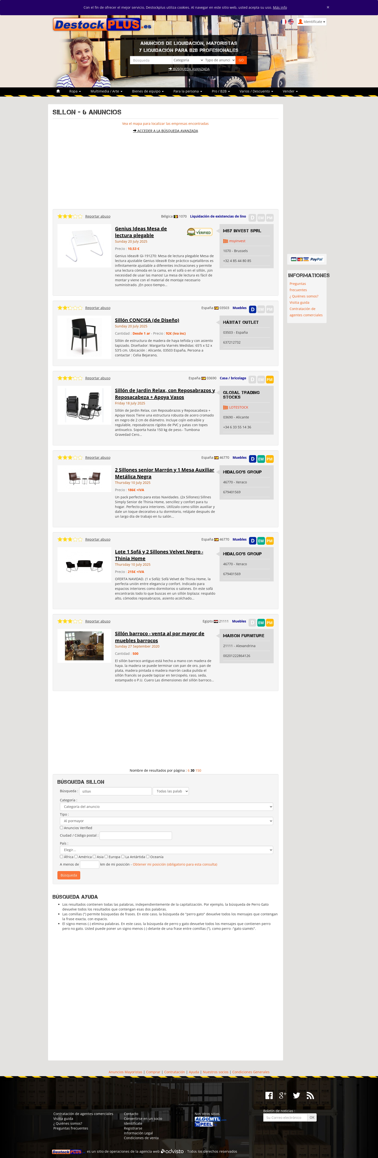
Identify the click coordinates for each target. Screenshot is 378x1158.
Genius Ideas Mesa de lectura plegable (141, 232)
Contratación (174, 1072)
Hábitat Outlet (241, 322)
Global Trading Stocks (241, 395)
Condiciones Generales (251, 1072)
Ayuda (194, 1072)
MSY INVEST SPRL (242, 230)
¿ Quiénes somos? (304, 296)
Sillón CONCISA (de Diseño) (147, 320)
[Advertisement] (165, 168)
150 (198, 770)
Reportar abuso (97, 216)
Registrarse (133, 1128)
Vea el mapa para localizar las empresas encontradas (165, 123)
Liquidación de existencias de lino (218, 216)
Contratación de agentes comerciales (306, 311)
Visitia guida (299, 302)
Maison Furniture (243, 635)
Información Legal (138, 1133)
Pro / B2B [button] (221, 91)
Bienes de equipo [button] (148, 91)
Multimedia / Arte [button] (106, 91)
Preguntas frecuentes (298, 286)
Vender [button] (290, 91)
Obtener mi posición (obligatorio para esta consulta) (175, 864)
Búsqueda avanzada (189, 69)
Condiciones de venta (141, 1138)
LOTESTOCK (238, 407)
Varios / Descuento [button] (256, 91)
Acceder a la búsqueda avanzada (165, 130)
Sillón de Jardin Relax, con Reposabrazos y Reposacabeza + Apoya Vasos (165, 394)
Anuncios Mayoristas (125, 1072)
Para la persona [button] (187, 91)
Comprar (153, 1072)
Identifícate (133, 1123)
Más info (280, 7)
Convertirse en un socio (143, 1118)
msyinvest (237, 241)
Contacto (131, 1113)
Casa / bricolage (233, 378)
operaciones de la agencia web (135, 1151)
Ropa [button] (75, 91)
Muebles (240, 307)
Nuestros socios (215, 1072)
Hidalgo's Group (242, 472)
